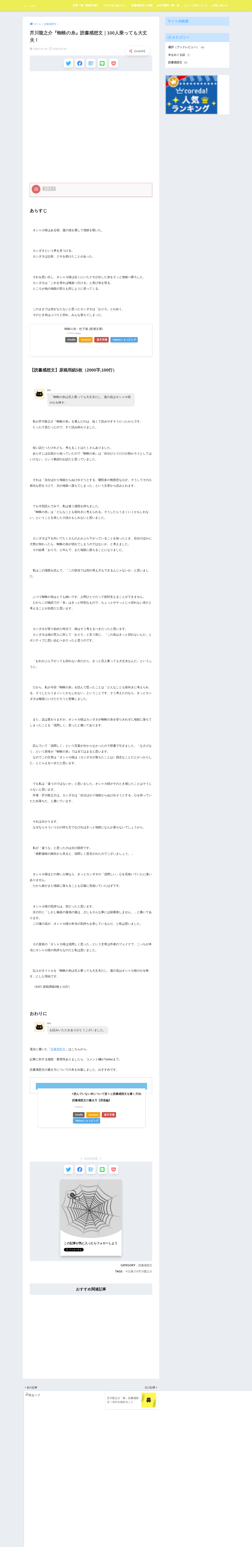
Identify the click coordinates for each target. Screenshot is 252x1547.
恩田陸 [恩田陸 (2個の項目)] (53, 1480)
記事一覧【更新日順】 (86, 5)
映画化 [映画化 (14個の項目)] (36, 1487)
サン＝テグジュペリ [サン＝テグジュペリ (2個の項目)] (48, 1449)
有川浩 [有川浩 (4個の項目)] (47, 1487)
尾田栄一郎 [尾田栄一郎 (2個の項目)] (68, 1474)
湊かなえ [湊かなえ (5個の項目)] (41, 1499)
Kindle (72, 341)
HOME (126, 1530)
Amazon (90, 341)
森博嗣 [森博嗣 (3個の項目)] (53, 1493)
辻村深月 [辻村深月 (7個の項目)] (52, 1512)
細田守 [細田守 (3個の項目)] (40, 1505)
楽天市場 (108, 341)
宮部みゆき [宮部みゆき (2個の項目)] (40, 1474)
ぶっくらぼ (35, 5)
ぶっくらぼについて (195, 5)
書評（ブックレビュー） (187, 47)
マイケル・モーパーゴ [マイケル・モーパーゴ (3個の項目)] (34, 1461)
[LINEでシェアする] (104, 64)
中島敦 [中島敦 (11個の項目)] (68, 1461)
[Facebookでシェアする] (78, 64)
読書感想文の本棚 (141, 5)
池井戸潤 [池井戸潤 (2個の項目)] (28, 1499)
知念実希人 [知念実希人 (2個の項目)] (74, 1499)
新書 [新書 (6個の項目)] (26, 1487)
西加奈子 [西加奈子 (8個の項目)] (28, 1512)
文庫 (130, 1274)
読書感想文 (58, 1050)
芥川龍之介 (145, 1274)
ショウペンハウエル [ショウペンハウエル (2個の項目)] (71, 1449)
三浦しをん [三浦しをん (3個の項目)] (55, 1461)
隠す (49, 190)
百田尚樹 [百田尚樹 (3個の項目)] (60, 1499)
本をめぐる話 (180, 55)
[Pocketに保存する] (117, 64)
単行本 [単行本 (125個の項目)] (66, 1468)
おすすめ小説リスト (115, 5)
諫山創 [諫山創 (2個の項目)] (40, 1512)
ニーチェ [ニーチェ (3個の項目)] (28, 1455)
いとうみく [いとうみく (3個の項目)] (29, 1449)
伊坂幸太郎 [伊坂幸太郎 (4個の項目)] (29, 1468)
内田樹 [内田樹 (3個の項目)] (55, 1468)
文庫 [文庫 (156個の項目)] (63, 1480)
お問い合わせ (219, 5)
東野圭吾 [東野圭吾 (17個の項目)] (41, 1493)
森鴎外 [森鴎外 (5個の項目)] (79, 1493)
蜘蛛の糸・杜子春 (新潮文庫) (83, 330)
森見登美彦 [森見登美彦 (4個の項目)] (66, 1493)
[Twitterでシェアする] (65, 64)
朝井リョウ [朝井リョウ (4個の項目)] (59, 1487)
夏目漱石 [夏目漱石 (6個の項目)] (78, 1468)
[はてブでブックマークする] (91, 64)
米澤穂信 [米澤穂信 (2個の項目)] (28, 1505)
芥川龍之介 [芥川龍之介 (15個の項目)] (66, 1505)
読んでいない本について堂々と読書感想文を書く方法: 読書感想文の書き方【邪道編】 (107, 1099)
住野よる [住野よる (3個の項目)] (43, 1468)
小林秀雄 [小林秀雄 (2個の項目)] (54, 1474)
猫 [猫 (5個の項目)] (51, 1499)
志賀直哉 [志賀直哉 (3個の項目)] (41, 1480)
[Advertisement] (91, 100)
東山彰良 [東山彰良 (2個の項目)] (28, 1493)
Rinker (78, 335)
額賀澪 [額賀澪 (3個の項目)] (64, 1512)
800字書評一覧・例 (168, 5)
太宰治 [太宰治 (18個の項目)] (27, 1474)
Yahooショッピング (134, 341)
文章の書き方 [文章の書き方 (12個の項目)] (75, 1480)
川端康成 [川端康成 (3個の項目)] (28, 1480)
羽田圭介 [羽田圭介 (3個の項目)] (52, 1505)
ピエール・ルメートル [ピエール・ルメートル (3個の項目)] (47, 1455)
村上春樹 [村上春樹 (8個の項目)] (73, 1487)
